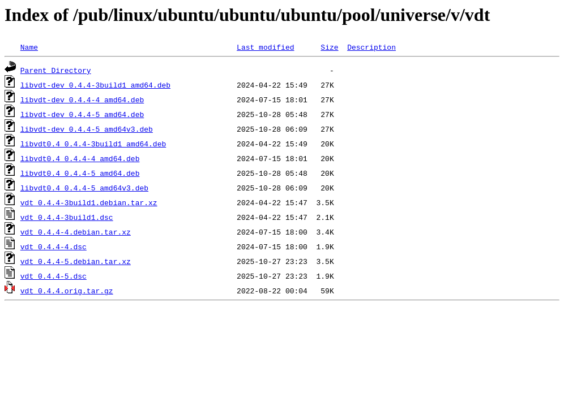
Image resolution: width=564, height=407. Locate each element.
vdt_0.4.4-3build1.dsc (66, 217)
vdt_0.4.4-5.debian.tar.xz (75, 261)
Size (329, 47)
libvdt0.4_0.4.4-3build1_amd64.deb (93, 143)
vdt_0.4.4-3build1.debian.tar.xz (88, 202)
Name (29, 47)
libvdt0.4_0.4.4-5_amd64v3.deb (84, 188)
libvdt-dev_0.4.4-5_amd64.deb (82, 114)
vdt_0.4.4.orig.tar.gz (66, 290)
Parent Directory (55, 70)
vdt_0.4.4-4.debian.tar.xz (75, 232)
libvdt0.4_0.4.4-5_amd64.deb (80, 173)
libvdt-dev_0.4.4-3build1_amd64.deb (95, 85)
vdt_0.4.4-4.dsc (53, 246)
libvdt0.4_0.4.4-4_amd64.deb (80, 158)
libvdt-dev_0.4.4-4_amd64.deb (82, 99)
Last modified (265, 47)
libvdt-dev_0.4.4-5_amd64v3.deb (86, 129)
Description (371, 47)
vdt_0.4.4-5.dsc (53, 276)
